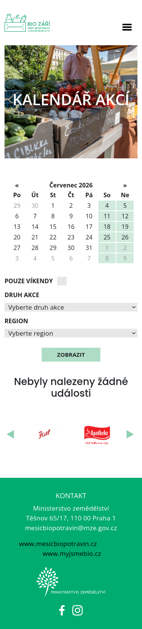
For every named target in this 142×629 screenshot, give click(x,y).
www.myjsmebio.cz (71, 553)
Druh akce (22, 295)
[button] (71, 307)
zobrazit (71, 354)
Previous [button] (11, 434)
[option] (71, 101)
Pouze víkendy (29, 281)
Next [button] (131, 434)
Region (16, 321)
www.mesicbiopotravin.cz (58, 543)
